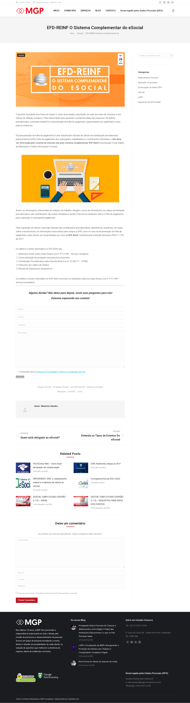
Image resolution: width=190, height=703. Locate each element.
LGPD (140, 97)
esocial (80, 391)
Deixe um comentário (95, 387)
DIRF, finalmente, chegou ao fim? (106, 463)
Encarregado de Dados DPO (150, 87)
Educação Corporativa (147, 82)
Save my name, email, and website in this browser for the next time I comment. (47, 593)
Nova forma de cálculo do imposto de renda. (98, 661)
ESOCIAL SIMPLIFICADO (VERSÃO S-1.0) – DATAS (49, 499)
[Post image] (23, 468)
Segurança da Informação (149, 102)
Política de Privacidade (46, 372)
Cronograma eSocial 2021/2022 (105, 479)
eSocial (21, 55)
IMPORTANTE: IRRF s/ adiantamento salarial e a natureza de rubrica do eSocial (50, 482)
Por (61, 387)
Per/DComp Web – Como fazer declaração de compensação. (47, 465)
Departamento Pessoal (148, 77)
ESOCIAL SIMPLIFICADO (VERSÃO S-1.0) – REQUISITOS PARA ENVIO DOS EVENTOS (107, 500)
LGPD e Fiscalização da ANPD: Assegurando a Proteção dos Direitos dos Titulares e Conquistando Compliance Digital (99, 649)
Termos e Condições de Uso (72, 372)
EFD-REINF (71, 391)
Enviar (20, 377)
